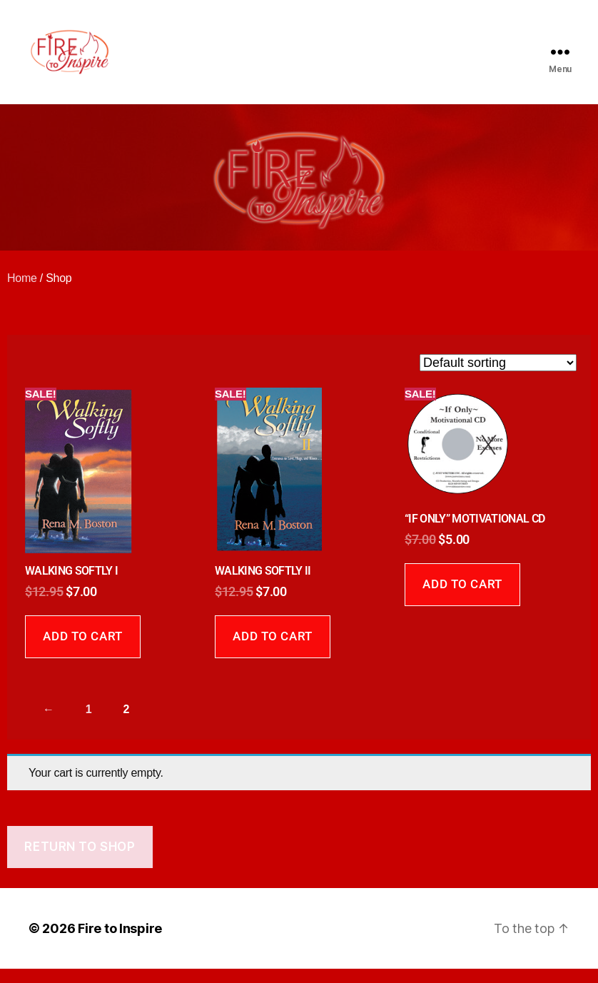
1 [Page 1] (89, 723)
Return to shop (79, 861)
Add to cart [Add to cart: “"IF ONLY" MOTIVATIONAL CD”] (462, 598)
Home (22, 292)
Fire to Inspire (120, 942)
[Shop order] (498, 376)
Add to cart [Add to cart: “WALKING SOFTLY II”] (272, 650)
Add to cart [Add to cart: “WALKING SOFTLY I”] (82, 650)
